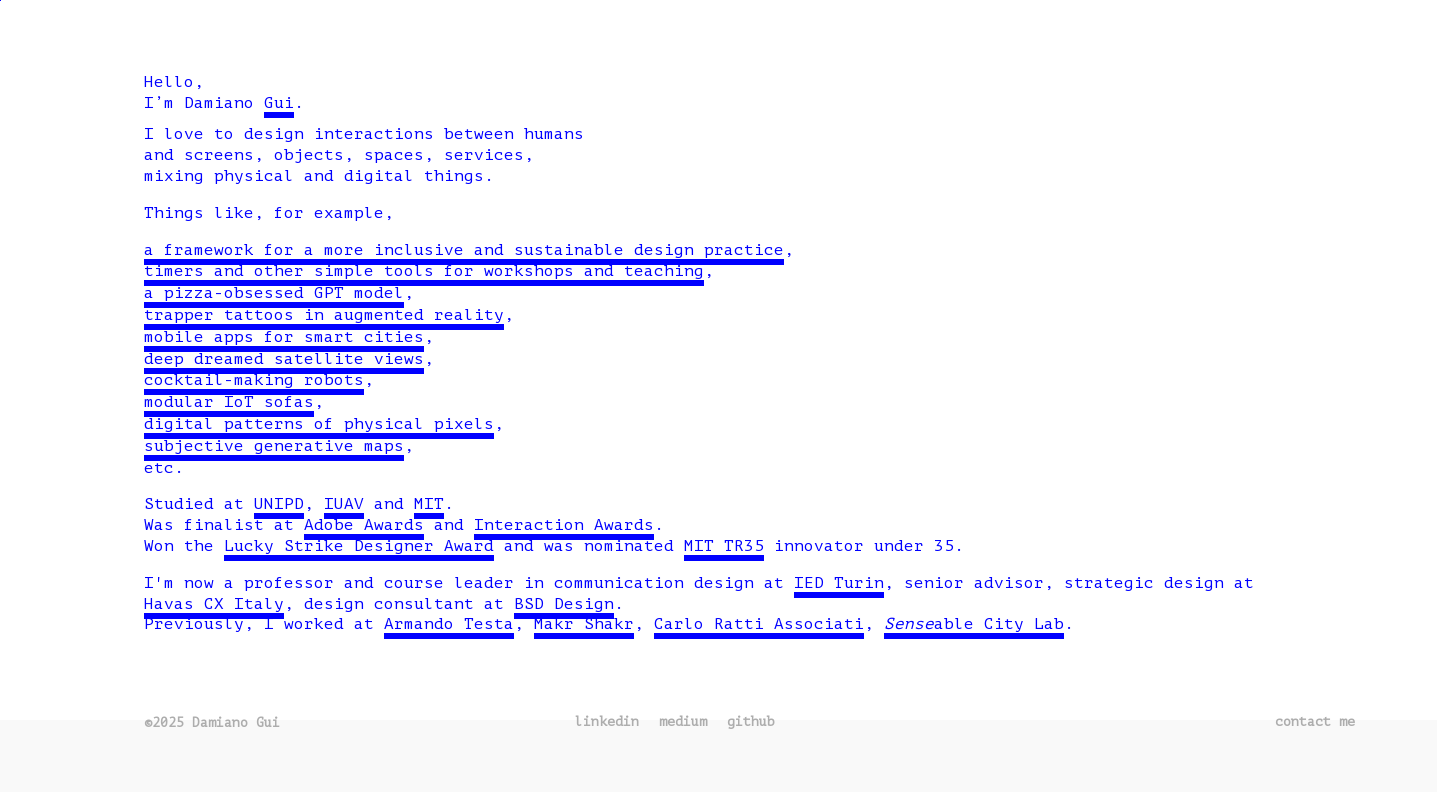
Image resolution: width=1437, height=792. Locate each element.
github (751, 721)
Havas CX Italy (214, 604)
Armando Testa (449, 624)
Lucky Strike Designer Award (359, 546)
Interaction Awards (564, 525)
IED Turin (839, 583)
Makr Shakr (584, 624)
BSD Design (564, 604)
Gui (279, 103)
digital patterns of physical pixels (319, 424)
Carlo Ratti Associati (759, 624)
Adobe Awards (364, 525)
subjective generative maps (274, 446)
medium (683, 721)
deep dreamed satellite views (284, 359)
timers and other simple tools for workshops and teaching (424, 271)
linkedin (607, 721)
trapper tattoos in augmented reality (324, 315)
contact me (1315, 721)
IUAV (344, 504)
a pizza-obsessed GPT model (274, 293)
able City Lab (974, 624)
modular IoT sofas (229, 402)
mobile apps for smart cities (284, 337)
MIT (429, 504)
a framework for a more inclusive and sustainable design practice (464, 250)
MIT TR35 (724, 546)
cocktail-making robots (254, 380)
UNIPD (279, 504)
